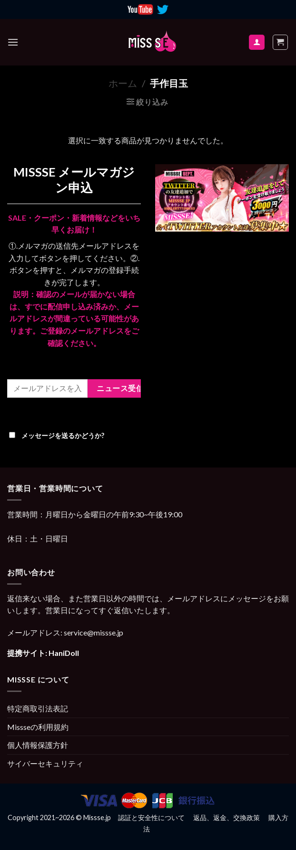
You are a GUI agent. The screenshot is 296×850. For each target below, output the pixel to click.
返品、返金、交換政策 (226, 817)
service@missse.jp (93, 632)
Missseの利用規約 (38, 726)
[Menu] (13, 42)
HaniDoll (64, 652)
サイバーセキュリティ (45, 763)
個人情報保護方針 (37, 744)
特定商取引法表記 (37, 708)
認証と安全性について (151, 817)
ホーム (123, 83)
